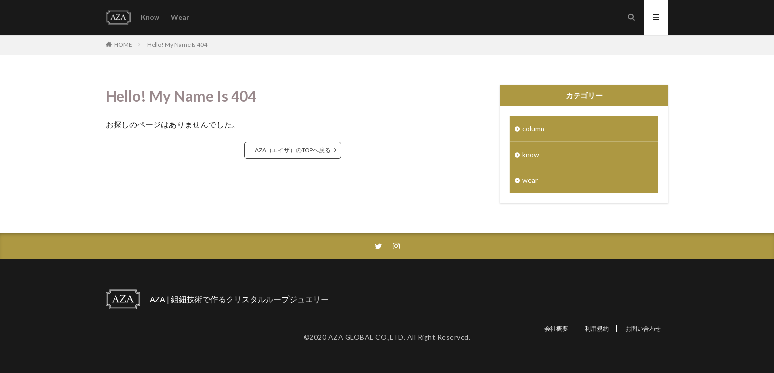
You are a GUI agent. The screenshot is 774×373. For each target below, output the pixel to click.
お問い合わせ (643, 328)
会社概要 (556, 328)
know (530, 154)
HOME (123, 44)
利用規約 (597, 328)
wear (530, 180)
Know (150, 17)
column (533, 128)
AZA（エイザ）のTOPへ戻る (293, 150)
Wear (180, 17)
